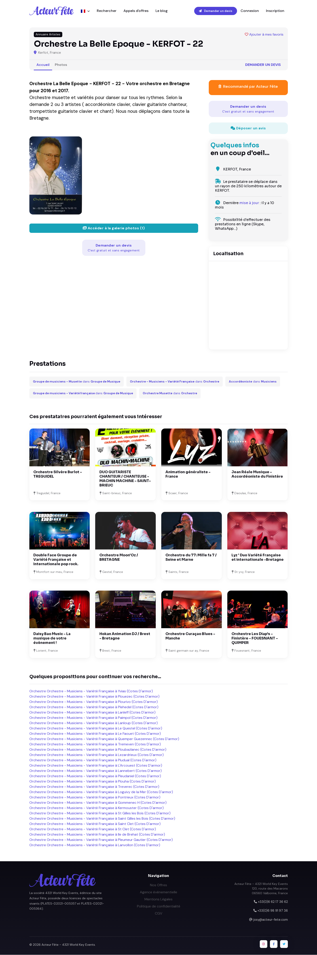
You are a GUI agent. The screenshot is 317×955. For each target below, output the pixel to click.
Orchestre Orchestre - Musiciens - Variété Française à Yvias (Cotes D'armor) (91, 691)
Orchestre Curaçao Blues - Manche (190, 636)
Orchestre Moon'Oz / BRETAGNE (118, 557)
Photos (61, 65)
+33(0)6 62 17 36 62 (273, 902)
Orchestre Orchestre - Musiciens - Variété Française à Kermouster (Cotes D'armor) (96, 808)
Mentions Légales (158, 899)
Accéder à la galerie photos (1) (114, 228)
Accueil (42, 65)
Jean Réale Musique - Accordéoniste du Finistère (257, 474)
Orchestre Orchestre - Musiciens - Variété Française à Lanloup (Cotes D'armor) (93, 723)
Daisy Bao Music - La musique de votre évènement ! (51, 638)
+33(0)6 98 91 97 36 (272, 911)
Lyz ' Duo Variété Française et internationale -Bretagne (258, 557)
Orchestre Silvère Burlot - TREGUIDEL (57, 474)
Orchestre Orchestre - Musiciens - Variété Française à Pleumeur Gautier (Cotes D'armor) (101, 840)
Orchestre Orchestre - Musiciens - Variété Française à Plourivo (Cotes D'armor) (93, 702)
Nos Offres (158, 885)
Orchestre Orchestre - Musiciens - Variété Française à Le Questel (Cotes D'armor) (95, 728)
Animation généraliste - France (188, 474)
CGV (158, 913)
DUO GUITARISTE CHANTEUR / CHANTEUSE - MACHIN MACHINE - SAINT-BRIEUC (125, 479)
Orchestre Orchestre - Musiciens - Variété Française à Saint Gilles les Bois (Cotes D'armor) (102, 818)
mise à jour (249, 203)
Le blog (162, 11)
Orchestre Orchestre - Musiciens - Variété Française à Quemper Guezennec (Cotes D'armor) (104, 739)
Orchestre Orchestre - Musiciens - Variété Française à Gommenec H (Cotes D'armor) (98, 802)
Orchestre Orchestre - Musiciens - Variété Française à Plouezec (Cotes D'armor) (94, 696)
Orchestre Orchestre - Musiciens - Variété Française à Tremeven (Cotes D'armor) (95, 744)
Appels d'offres (135, 11)
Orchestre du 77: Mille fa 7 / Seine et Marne (191, 557)
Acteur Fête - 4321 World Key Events (68, 945)
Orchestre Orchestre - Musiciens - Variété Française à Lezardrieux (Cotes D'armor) (96, 755)
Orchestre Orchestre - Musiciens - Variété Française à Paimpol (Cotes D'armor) (93, 718)
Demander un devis (215, 11)
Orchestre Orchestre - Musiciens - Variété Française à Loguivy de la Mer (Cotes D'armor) (101, 792)
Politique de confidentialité (158, 906)
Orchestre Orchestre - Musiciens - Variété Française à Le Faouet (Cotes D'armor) (95, 733)
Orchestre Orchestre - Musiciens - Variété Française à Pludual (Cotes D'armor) (92, 760)
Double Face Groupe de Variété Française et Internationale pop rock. (55, 559)
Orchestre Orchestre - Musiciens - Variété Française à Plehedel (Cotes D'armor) (93, 707)
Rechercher (106, 11)
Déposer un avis (248, 128)
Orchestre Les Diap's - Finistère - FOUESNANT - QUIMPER (255, 638)
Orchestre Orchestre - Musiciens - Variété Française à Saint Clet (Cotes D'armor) (95, 824)
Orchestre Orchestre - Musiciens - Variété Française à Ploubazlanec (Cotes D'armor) (97, 749)
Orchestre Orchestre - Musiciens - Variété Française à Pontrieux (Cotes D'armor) (94, 797)
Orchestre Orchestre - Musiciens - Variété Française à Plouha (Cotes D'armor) (92, 781)
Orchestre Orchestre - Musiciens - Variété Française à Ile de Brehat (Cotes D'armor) (97, 834)
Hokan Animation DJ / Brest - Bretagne (124, 636)
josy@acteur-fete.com (270, 920)
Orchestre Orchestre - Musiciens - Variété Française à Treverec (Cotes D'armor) (94, 787)
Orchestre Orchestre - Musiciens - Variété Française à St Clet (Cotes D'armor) (92, 829)
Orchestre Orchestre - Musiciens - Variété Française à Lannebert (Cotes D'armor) (95, 771)
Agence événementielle (158, 892)
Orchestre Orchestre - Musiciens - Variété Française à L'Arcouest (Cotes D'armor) (95, 765)
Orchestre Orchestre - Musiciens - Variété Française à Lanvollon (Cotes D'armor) (94, 845)
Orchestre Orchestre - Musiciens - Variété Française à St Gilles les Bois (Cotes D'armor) (100, 813)
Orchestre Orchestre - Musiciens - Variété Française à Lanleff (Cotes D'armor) (92, 712)
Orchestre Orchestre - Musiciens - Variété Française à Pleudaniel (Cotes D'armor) (95, 776)
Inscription (275, 11)
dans (76, 382)
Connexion (250, 11)
